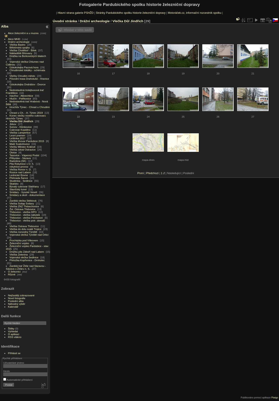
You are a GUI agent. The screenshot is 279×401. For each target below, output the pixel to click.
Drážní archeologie (19, 41)
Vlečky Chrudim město (22, 75)
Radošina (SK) (18, 160)
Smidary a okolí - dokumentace (27, 195)
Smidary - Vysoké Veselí (23, 192)
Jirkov (13, 124)
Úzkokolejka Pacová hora (24, 67)
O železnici (14, 271)
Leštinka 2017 (18, 138)
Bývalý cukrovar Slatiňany (24, 186)
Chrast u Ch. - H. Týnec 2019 (26, 112)
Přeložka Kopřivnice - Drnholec (27, 260)
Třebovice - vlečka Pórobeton (26, 217)
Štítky (11, 328)
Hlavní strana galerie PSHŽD (76, 12)
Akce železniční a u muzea (23, 33)
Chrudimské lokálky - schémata (27, 70)
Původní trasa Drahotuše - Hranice (29, 78)
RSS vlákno (14, 337)
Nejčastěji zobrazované (21, 295)
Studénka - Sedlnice (21, 180)
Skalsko (14, 183)
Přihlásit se (14, 353)
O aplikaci (13, 334)
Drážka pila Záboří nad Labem (27, 251)
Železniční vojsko (20, 243)
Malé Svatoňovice (20, 143)
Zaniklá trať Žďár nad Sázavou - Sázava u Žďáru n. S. (26, 267)
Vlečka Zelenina (19, 254)
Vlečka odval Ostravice (23, 149)
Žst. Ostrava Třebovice (23, 209)
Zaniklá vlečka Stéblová (23, 200)
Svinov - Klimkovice (21, 126)
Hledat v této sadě (78, 30)
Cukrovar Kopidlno (20, 129)
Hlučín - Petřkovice (20, 98)
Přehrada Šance (19, 178)
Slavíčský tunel (18, 189)
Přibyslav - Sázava (20, 158)
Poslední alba (16, 301)
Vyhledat (13, 331)
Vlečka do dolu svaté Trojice (26, 229)
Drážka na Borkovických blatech (28, 56)
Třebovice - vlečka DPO (23, 212)
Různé (11, 274)
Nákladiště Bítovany (21, 53)
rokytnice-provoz (19, 166)
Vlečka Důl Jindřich (21, 121)
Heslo (6, 371)
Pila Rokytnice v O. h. (22, 163)
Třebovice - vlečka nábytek (25, 214)
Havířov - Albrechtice (21, 95)
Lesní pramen (17, 135)
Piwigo (274, 397)
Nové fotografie (17, 298)
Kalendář (13, 306)
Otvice (13, 152)
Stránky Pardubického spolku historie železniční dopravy (130, 12)
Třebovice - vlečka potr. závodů (27, 220)
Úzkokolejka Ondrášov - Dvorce (28, 84)
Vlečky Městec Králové (23, 146)
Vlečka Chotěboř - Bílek (23, 50)
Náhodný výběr (16, 303)
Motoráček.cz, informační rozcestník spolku (194, 12)
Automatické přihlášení (18, 379)
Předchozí (152, 173)
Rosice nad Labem (20, 172)
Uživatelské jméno (13, 362)
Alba (4, 26)
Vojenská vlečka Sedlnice (24, 257)
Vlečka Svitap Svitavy (22, 203)
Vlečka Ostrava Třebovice (24, 226)
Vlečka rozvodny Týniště (23, 231)
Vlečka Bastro (18, 44)
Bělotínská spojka (20, 47)
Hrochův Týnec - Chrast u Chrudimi (30, 107)
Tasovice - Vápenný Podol (24, 155)
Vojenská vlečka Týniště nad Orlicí (29, 234)
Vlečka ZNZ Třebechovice (24, 206)
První (140, 173)
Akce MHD (14, 39)
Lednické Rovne (19, 175)
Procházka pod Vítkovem (24, 240)
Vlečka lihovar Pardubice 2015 (27, 141)
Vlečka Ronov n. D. (21, 169)
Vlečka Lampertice (20, 132)
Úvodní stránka (65, 21)
